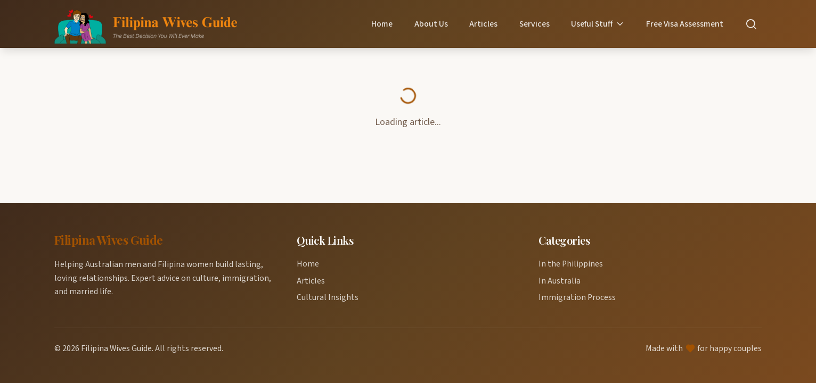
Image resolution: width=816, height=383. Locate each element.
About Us (431, 24)
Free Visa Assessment (684, 24)
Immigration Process (577, 297)
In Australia (559, 281)
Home (382, 24)
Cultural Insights (327, 297)
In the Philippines (570, 264)
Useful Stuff (598, 24)
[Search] (751, 24)
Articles (483, 24)
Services (534, 24)
